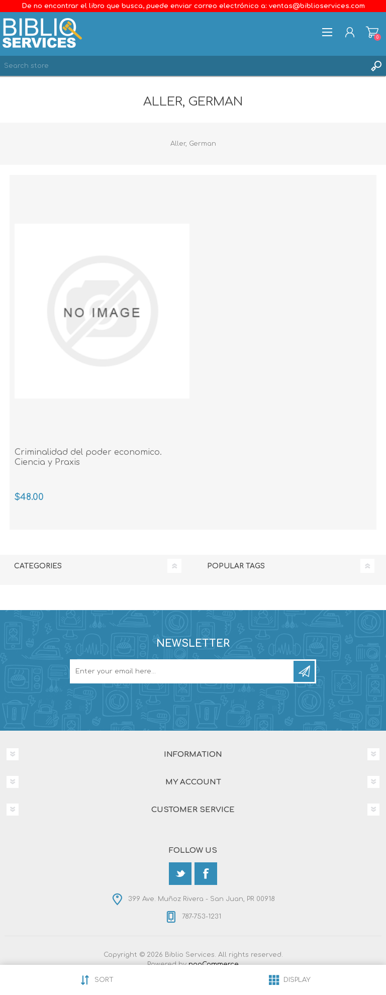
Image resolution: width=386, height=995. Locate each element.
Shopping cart (372, 32)
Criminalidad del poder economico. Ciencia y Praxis (88, 457)
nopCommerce (213, 964)
